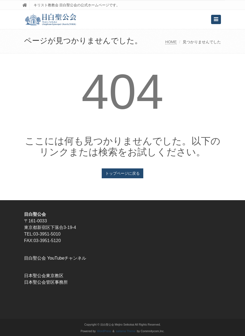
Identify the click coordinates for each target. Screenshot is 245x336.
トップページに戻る (122, 173)
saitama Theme (126, 331)
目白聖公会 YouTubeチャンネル (55, 258)
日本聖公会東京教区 (43, 275)
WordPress (104, 331)
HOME (171, 42)
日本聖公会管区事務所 (46, 282)
